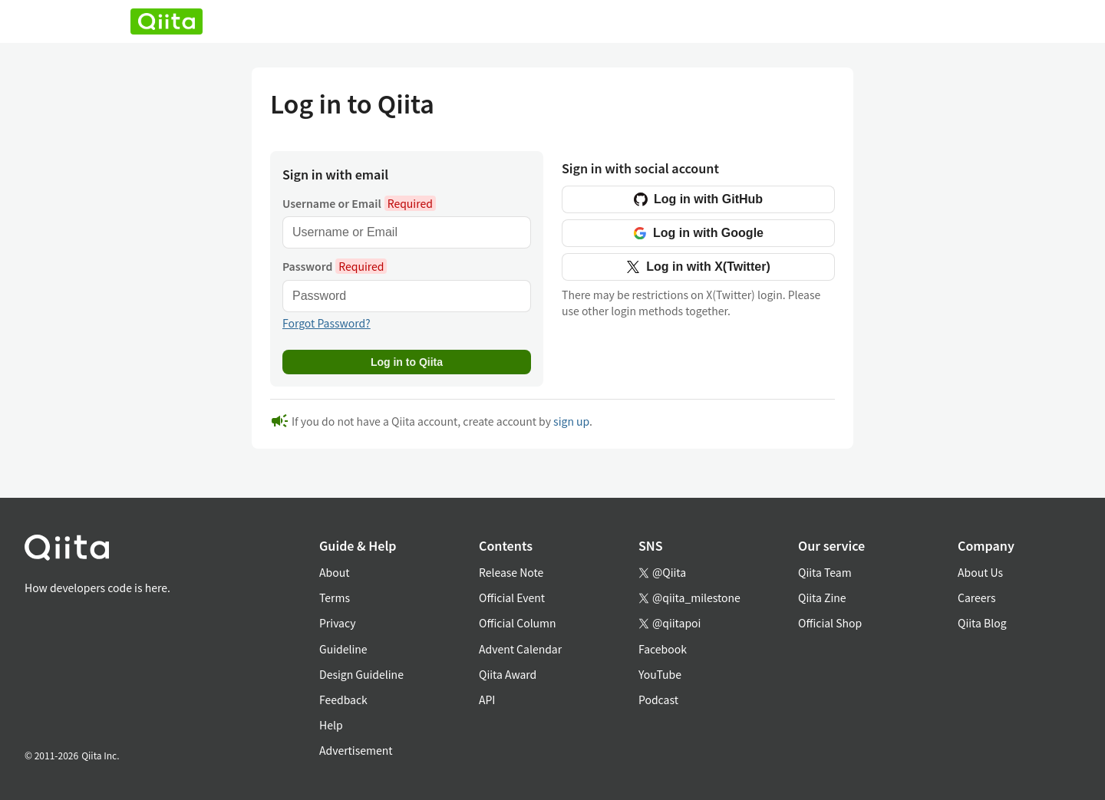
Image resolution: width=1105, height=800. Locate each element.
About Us (980, 572)
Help (331, 725)
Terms (334, 597)
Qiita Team (825, 572)
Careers (976, 597)
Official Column (517, 622)
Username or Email (359, 203)
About (334, 572)
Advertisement (356, 750)
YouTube (659, 674)
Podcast (658, 699)
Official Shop (830, 622)
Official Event (512, 597)
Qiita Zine (822, 597)
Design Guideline (361, 674)
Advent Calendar (520, 649)
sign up (571, 421)
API (487, 699)
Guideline (343, 649)
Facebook (662, 649)
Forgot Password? (326, 323)
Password (334, 266)
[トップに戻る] (97, 550)
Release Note (511, 572)
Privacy (337, 622)
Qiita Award (507, 674)
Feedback (343, 699)
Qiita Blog (982, 622)
